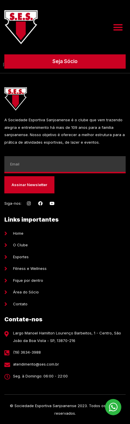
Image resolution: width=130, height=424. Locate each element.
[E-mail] (65, 364)
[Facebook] (40, 203)
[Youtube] (51, 203)
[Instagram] (28, 203)
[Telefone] (65, 352)
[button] (118, 27)
